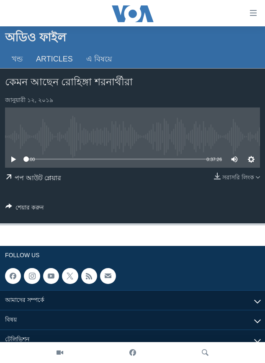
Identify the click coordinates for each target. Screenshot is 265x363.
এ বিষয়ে (99, 59)
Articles (54, 59)
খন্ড (17, 59)
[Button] (24, 209)
